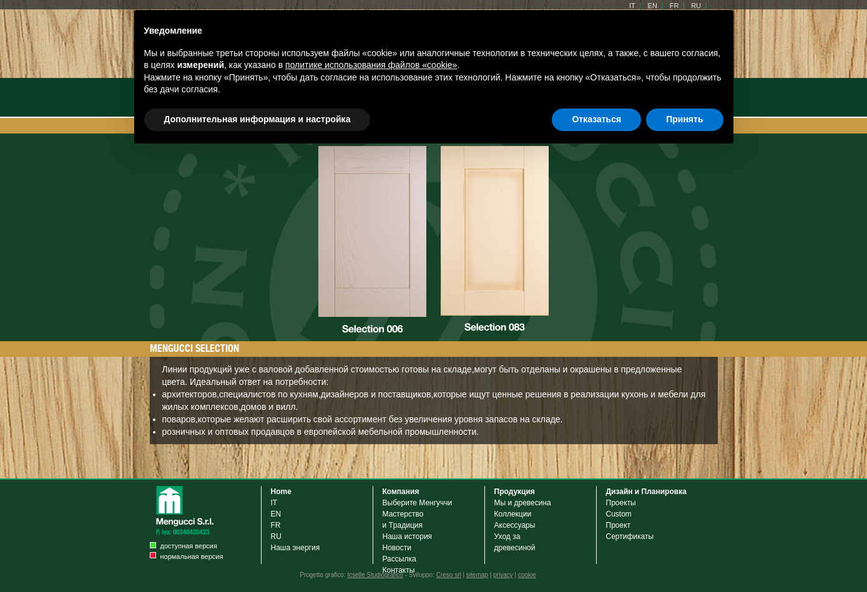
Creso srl (448, 574)
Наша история (408, 536)
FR (276, 525)
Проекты (621, 502)
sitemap (477, 574)
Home (281, 491)
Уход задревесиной (515, 542)
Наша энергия (295, 547)
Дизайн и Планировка (646, 491)
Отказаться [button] (596, 119)
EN (276, 514)
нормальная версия (191, 556)
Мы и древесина (522, 502)
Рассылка (399, 559)
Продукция (514, 491)
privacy (503, 574)
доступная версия (188, 546)
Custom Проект (619, 520)
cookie (527, 574)
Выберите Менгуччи (418, 502)
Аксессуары (517, 525)
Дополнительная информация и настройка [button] (257, 119)
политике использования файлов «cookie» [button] (371, 65)
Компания (401, 491)
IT (274, 502)
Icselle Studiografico (375, 574)
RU (276, 536)
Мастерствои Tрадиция (403, 520)
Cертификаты (630, 536)
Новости (397, 547)
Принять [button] (684, 119)
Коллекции (513, 514)
